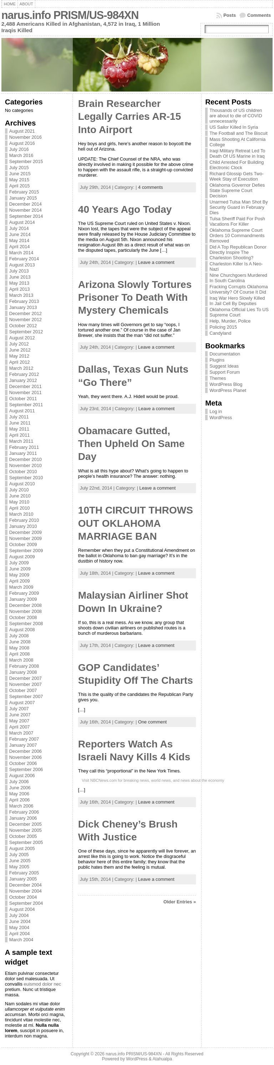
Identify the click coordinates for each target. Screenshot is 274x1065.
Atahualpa (162, 1058)
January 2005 (23, 879)
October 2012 (23, 325)
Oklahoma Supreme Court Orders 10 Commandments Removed (236, 235)
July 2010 (19, 489)
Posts (229, 15)
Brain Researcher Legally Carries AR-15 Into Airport (129, 116)
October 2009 (23, 544)
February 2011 (24, 447)
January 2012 (23, 380)
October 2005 (23, 836)
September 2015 (26, 161)
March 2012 (21, 368)
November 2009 (25, 538)
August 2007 (22, 702)
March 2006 (21, 806)
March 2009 (21, 587)
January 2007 (23, 745)
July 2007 (19, 708)
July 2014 (19, 228)
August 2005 (22, 848)
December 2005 (25, 824)
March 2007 (21, 733)
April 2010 (19, 508)
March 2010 (21, 514)
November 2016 (25, 137)
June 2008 (20, 641)
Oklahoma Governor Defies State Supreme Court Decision (237, 190)
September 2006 (26, 769)
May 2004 (19, 927)
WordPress (220, 417)
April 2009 (19, 581)
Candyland (220, 333)
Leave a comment (156, 262)
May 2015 (19, 179)
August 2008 (22, 629)
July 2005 (19, 854)
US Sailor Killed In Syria (233, 127)
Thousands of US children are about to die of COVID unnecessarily (235, 116)
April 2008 (19, 654)
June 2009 (20, 568)
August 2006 (22, 775)
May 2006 (19, 793)
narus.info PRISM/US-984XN (70, 15)
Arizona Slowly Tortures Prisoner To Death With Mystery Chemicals (135, 297)
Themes (217, 378)
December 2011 (25, 386)
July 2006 (19, 781)
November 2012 (25, 319)
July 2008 (19, 635)
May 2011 (19, 429)
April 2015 (19, 185)
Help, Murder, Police (229, 321)
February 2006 (24, 812)
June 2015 (20, 173)
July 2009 (19, 562)
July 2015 (19, 167)
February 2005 (24, 872)
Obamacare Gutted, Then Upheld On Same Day (131, 443)
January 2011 (23, 453)
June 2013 (20, 277)
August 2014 (22, 222)
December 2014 (25, 204)
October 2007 (23, 690)
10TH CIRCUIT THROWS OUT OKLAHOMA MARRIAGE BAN (135, 523)
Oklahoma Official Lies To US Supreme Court (239, 312)
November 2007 (25, 684)
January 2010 (23, 526)
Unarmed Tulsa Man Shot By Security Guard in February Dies (238, 207)
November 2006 (25, 757)
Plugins (216, 360)
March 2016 (21, 155)
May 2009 (19, 575)
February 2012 (24, 374)
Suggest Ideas (224, 366)
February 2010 (24, 520)
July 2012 (19, 344)
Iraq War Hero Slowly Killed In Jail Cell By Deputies (237, 300)
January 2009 (23, 599)
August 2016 (22, 143)
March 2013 (21, 295)
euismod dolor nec (42, 984)
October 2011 (23, 398)
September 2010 (26, 477)
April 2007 (19, 727)
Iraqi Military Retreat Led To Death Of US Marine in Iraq (237, 153)
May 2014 (19, 240)
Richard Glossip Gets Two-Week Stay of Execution (236, 176)
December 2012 (25, 313)
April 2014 (19, 246)
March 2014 (21, 252)
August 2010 (22, 483)
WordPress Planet (227, 390)
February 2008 (24, 666)
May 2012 (19, 356)
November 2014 (25, 210)
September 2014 (26, 216)
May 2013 (19, 283)
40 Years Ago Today (125, 209)
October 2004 (23, 897)
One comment (152, 722)
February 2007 (24, 739)
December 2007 (25, 678)
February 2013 (24, 301)
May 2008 (19, 648)
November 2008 (25, 611)
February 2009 (24, 593)
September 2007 (26, 696)
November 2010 (25, 465)
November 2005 (25, 830)
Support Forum (224, 372)
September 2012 (26, 331)
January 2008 (23, 672)
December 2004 (25, 885)
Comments (259, 15)
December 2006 (25, 751)
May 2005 (19, 866)
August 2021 (22, 131)
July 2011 (19, 416)
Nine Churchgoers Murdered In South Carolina (238, 278)
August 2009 (22, 556)
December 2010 (25, 459)
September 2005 (26, 842)
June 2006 (20, 787)
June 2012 (20, 350)
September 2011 (26, 404)
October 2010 (23, 471)
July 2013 (19, 271)
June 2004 (20, 921)
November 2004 (25, 891)
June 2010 (20, 496)
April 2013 (19, 289)
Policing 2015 (223, 327)
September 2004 (26, 903)
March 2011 (21, 441)
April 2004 (19, 933)
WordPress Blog (225, 384)
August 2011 (22, 410)
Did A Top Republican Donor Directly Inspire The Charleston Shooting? (238, 252)
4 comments (150, 187)
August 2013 (22, 265)
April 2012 (19, 362)
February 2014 (24, 258)
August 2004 (22, 909)
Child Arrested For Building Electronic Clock (236, 164)
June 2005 (20, 860)
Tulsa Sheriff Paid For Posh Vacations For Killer (237, 221)
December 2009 (25, 532)
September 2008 (26, 623)
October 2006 (23, 763)
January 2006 (23, 818)
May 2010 (19, 502)
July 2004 (19, 915)
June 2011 (20, 423)
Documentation (224, 354)
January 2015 (23, 198)
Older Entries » (179, 901)
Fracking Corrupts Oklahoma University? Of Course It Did (238, 289)
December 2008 (25, 605)
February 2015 (24, 192)
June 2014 (20, 234)
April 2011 (19, 435)
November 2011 (25, 392)
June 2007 (20, 714)
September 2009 (26, 550)
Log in (215, 411)
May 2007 (19, 720)
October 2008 (23, 617)
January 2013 (23, 307)
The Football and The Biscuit (238, 133)
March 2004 (21, 939)
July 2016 (19, 149)
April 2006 (19, 800)
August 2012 (22, 337)
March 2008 (21, 660)
